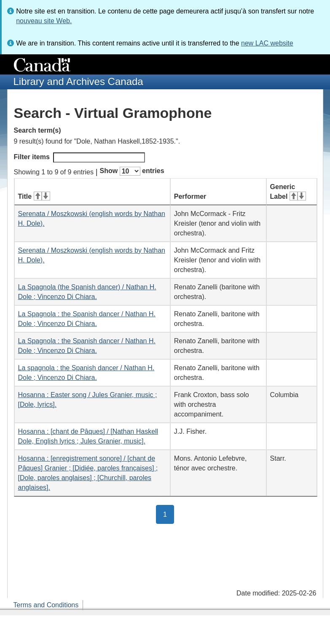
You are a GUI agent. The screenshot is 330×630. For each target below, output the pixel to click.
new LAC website (267, 43)
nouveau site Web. (44, 20)
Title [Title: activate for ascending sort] (34, 196)
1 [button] (168, 514)
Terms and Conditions (46, 605)
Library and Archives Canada (78, 81)
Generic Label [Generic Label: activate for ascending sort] (288, 191)
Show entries (132, 171)
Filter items (79, 157)
